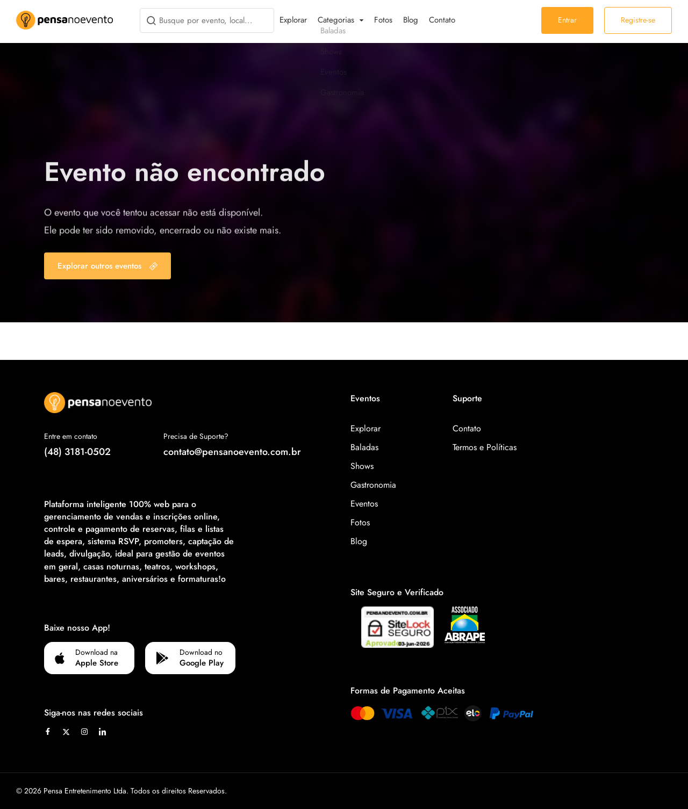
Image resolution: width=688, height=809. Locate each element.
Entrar (567, 20)
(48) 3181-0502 (77, 452)
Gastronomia (373, 485)
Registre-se (638, 20)
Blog (410, 20)
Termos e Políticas (485, 447)
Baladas (364, 447)
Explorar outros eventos (107, 266)
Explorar (293, 20)
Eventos (364, 503)
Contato (442, 20)
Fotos (383, 20)
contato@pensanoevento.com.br (232, 452)
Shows (362, 466)
